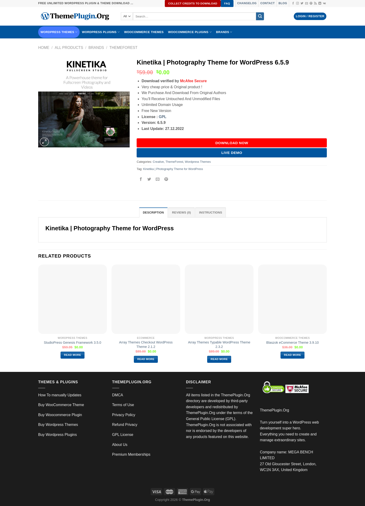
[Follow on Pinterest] (311, 3)
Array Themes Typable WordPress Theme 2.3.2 (219, 344)
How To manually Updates (59, 395)
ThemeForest (123, 48)
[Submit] (260, 16)
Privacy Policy (123, 415)
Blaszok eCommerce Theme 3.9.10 (292, 342)
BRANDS (224, 32)
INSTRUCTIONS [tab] (210, 212)
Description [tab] (153, 212)
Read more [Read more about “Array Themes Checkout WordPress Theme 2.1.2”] (146, 359)
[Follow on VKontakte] (324, 3)
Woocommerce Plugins (190, 32)
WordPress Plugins (101, 32)
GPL (162, 117)
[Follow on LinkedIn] (319, 3)
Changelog (247, 3)
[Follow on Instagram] (297, 3)
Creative (158, 161)
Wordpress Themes (198, 161)
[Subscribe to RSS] (315, 3)
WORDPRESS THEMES (59, 32)
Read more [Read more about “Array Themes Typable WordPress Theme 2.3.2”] (219, 359)
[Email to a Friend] (158, 179)
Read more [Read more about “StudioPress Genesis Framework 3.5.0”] (72, 354)
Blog (282, 3)
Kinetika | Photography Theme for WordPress (173, 169)
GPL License (122, 435)
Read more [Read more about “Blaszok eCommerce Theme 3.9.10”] (292, 354)
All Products (69, 48)
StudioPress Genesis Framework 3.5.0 (72, 342)
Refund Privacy (125, 425)
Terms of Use (123, 405)
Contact (267, 3)
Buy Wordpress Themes (58, 425)
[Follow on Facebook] (293, 3)
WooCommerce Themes (144, 32)
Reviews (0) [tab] (181, 212)
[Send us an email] (306, 3)
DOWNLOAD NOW (231, 143)
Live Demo (231, 153)
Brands (96, 48)
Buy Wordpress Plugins (57, 435)
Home (43, 48)
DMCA (117, 395)
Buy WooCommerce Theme (61, 405)
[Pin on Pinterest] (166, 179)
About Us (120, 445)
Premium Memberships (131, 454)
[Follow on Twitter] (302, 3)
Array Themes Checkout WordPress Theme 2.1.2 (146, 344)
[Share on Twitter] (149, 179)
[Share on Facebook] (141, 179)
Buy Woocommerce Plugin (60, 415)
